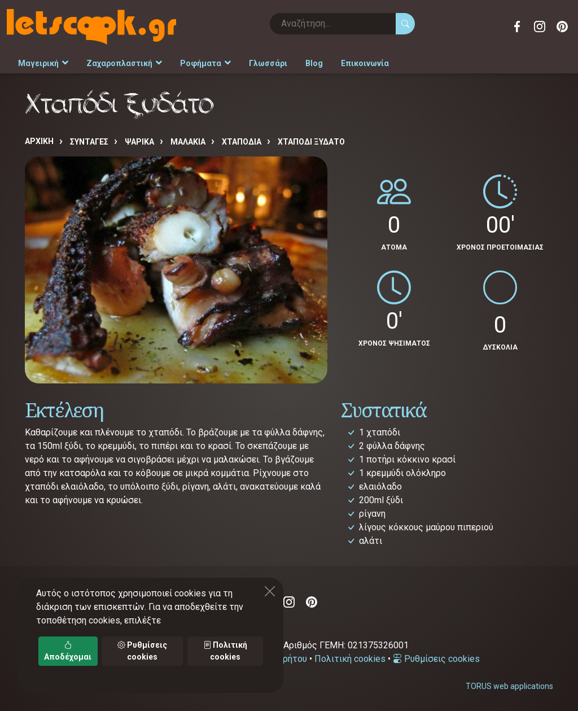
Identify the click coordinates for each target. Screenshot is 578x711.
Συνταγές (89, 141)
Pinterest (562, 27)
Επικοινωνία (365, 63)
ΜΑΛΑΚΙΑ (187, 141)
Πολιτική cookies (350, 658)
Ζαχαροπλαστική (124, 63)
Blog (314, 63)
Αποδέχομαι (67, 650)
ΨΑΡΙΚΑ (139, 141)
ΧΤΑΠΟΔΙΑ (241, 141)
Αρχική (39, 141)
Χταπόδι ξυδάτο (311, 141)
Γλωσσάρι (268, 63)
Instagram (540, 27)
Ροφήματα (205, 63)
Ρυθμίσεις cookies (436, 658)
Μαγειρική (43, 63)
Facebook (517, 27)
